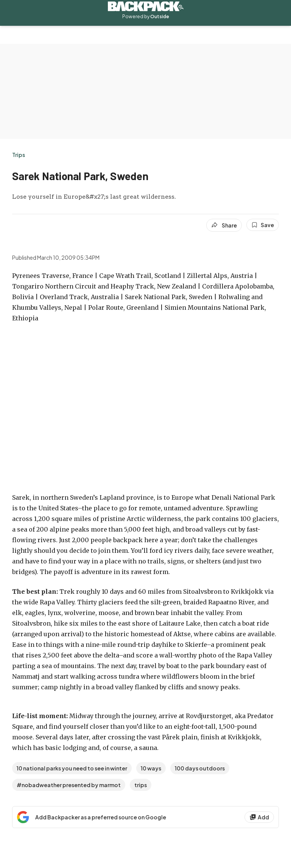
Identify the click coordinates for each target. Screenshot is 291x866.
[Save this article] (262, 225)
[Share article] (224, 225)
